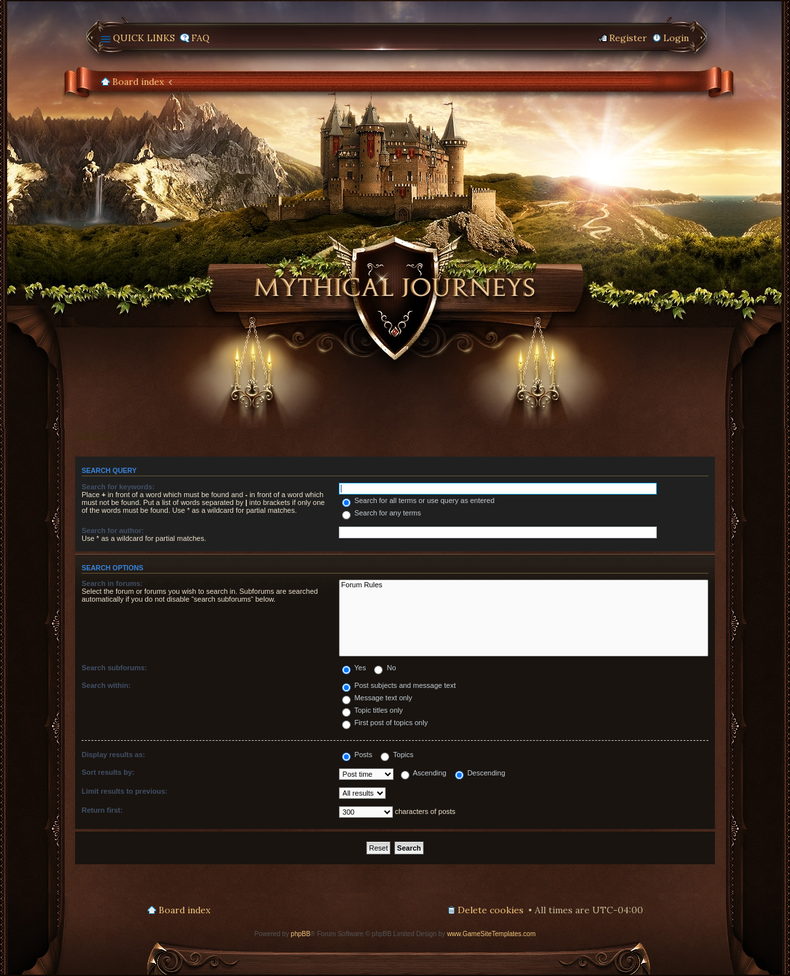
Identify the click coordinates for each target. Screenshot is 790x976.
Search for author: (113, 530)
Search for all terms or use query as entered (418, 500)
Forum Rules (523, 585)
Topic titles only (372, 710)
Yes (354, 668)
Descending (480, 773)
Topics (397, 754)
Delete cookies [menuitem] (491, 910)
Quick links (144, 38)
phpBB (300, 933)
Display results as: (113, 754)
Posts (357, 754)
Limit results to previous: (124, 791)
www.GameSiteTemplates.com (491, 933)
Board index (138, 82)
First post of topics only (385, 722)
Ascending (424, 773)
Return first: (102, 810)
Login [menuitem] (676, 38)
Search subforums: (114, 668)
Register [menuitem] (628, 38)
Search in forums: (112, 583)
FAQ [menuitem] (200, 38)
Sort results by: (108, 772)
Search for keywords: (118, 487)
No (385, 668)
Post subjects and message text (399, 685)
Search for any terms (381, 513)
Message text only (377, 698)
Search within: (106, 685)
